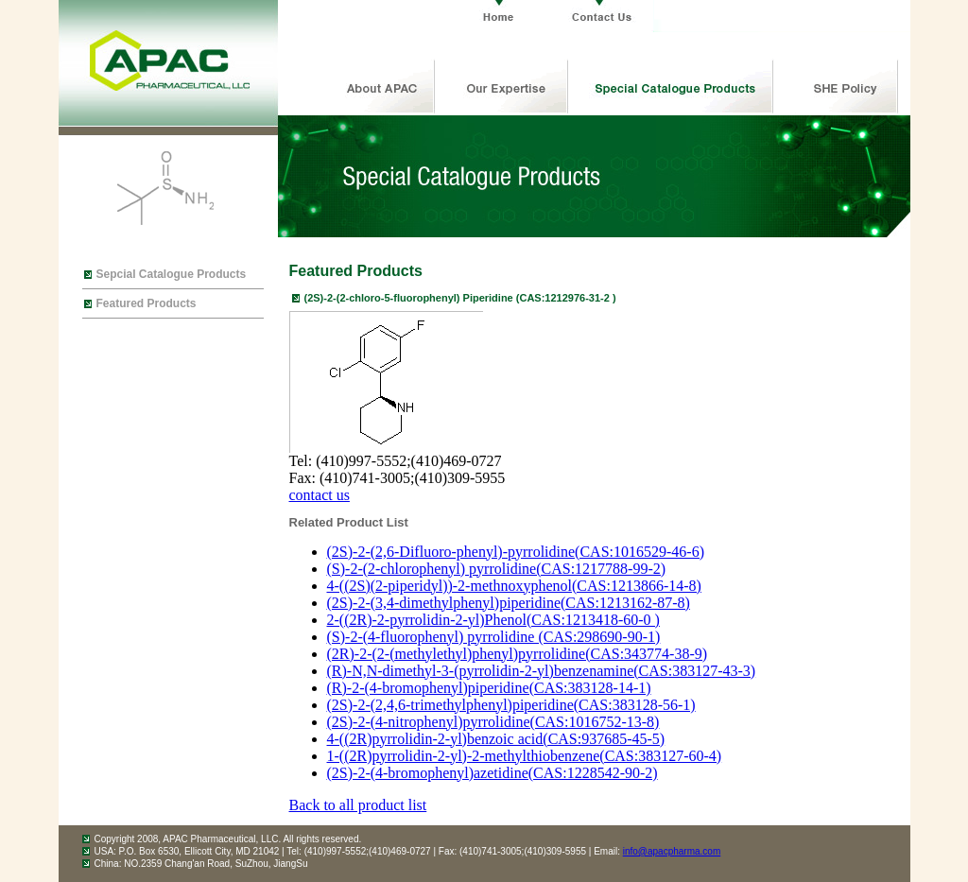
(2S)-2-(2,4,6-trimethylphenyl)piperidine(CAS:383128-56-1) (511, 705)
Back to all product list (358, 805)
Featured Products (146, 303)
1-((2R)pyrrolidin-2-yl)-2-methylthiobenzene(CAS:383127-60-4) (524, 756)
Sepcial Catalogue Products (171, 274)
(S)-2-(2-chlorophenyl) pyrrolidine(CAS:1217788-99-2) (496, 569)
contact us (319, 495)
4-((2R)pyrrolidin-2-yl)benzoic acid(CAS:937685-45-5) (496, 739)
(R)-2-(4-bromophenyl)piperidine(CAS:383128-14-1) (489, 688)
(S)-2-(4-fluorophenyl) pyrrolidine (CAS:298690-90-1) (494, 637)
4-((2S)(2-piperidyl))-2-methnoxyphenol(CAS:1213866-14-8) (514, 586)
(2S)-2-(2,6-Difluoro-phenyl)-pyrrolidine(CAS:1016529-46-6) (515, 552)
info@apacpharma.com (672, 851)
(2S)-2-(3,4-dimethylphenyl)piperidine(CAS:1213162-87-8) (508, 603)
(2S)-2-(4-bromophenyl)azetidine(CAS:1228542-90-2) (492, 773)
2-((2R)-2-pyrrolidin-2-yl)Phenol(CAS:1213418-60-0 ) (493, 620)
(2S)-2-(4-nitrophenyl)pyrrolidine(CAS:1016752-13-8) (493, 722)
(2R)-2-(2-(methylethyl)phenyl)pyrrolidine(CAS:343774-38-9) (517, 654)
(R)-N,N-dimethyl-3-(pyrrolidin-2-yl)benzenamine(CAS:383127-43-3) (541, 671)
